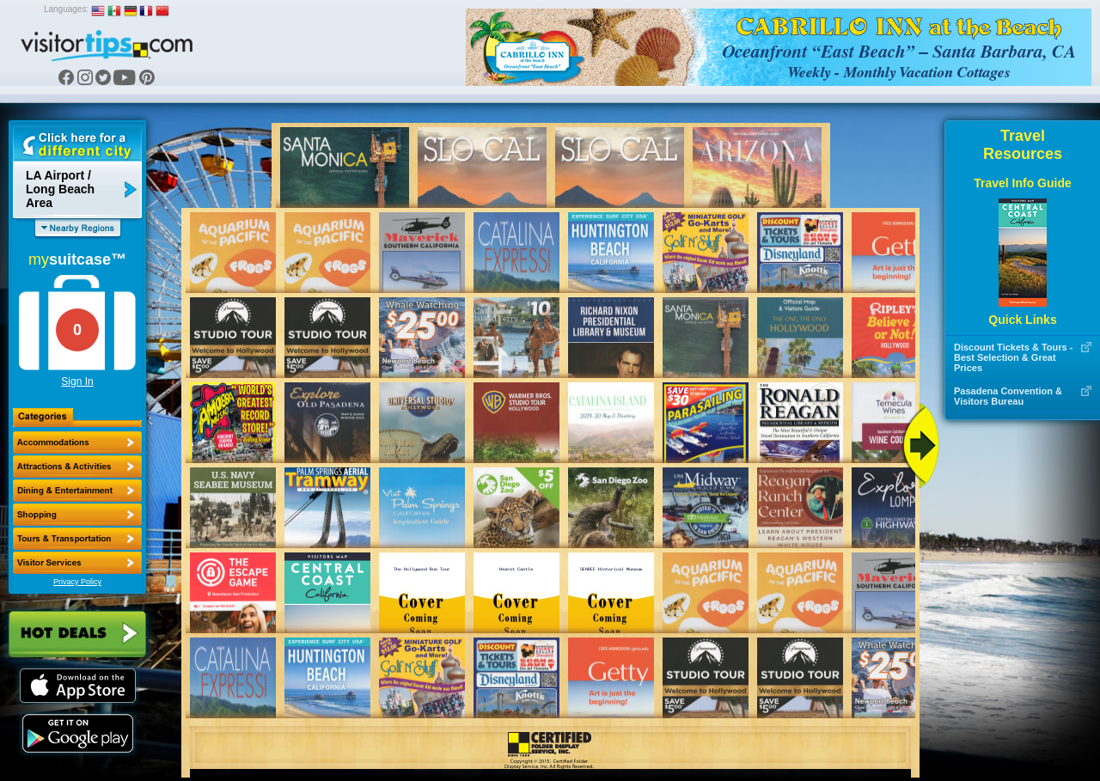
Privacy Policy (77, 581)
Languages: (66, 9)
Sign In (77, 381)
